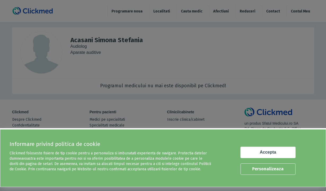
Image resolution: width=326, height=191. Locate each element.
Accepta (268, 152)
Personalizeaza (268, 168)
